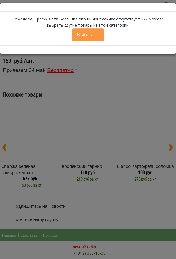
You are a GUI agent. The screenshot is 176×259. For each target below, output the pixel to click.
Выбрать (88, 34)
